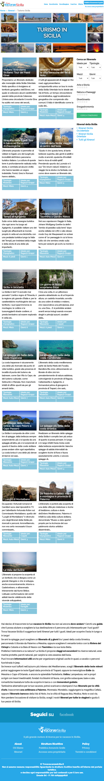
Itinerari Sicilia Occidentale (85, 129)
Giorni (95, 77)
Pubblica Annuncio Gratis (52, 748)
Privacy (86, 748)
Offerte (80, 4)
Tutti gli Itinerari (87, 139)
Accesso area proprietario (94, 7)
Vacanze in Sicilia (12, 4)
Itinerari (18, 752)
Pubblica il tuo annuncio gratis (93, 2)
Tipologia (95, 66)
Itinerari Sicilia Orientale (85, 135)
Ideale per (83, 66)
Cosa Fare (73, 4)
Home (46, 4)
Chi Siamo (18, 748)
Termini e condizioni (85, 752)
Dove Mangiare (64, 4)
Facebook (67, 715)
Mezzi (83, 77)
